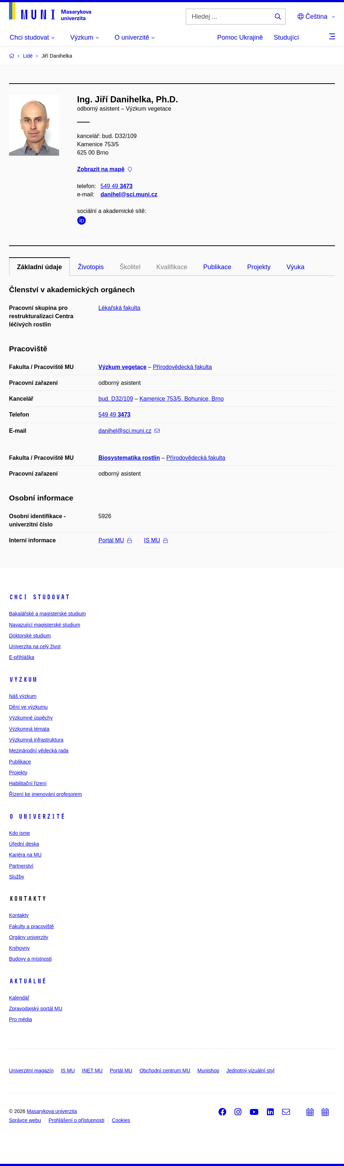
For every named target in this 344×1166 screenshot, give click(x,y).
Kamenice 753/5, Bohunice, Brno (181, 399)
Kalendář (19, 998)
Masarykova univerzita (52, 1111)
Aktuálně (27, 981)
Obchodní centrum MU (164, 1070)
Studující (286, 37)
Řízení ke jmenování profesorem (45, 794)
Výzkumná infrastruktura (36, 740)
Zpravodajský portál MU (35, 1008)
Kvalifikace (171, 267)
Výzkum (23, 680)
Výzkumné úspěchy (31, 718)
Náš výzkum (22, 696)
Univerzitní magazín (31, 1070)
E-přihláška (21, 657)
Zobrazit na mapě (104, 169)
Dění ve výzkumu (28, 707)
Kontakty (18, 915)
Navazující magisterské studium (44, 625)
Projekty (259, 267)
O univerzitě (37, 816)
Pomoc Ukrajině (240, 37)
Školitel (130, 267)
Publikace (217, 267)
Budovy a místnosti (30, 959)
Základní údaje (39, 267)
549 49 (116, 186)
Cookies (121, 1120)
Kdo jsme (19, 833)
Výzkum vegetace (122, 367)
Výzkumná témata (29, 729)
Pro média (20, 1019)
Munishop (208, 1070)
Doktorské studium (30, 635)
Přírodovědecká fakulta (182, 367)
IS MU (155, 540)
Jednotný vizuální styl (250, 1070)
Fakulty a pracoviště (31, 926)
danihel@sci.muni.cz (128, 194)
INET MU (92, 1070)
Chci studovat (39, 597)
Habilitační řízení (27, 783)
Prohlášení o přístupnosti (76, 1120)
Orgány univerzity (28, 937)
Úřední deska (24, 844)
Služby (16, 877)
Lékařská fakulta (119, 308)
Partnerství (21, 866)
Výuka (295, 267)
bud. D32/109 (115, 399)
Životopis (91, 267)
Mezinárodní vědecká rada (38, 750)
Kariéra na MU (25, 855)
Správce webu (25, 1120)
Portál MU (114, 540)
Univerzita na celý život (35, 646)
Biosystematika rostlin (129, 458)
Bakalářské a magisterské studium (47, 614)
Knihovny (19, 948)
